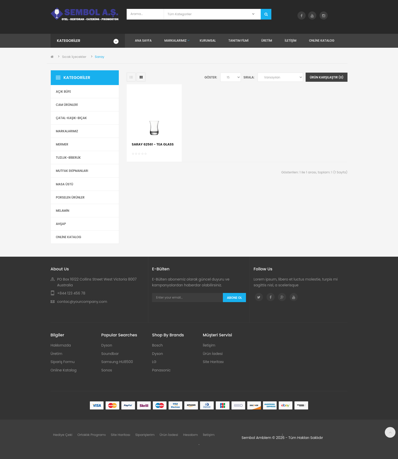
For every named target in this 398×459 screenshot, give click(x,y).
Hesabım (190, 434)
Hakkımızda (61, 345)
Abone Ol (234, 298)
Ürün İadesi (213, 353)
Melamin (62, 210)
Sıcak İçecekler (74, 56)
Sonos (106, 370)
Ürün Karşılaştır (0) (326, 77)
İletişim (209, 345)
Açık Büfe (63, 91)
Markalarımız (67, 131)
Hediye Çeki (62, 434)
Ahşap (61, 224)
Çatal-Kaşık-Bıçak (71, 118)
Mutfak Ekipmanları (72, 171)
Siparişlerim (145, 434)
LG (154, 361)
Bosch (157, 345)
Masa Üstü (64, 184)
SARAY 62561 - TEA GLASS (153, 144)
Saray (99, 56)
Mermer (62, 144)
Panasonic (161, 370)
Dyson (106, 345)
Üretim (56, 353)
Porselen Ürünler (70, 197)
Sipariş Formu (63, 361)
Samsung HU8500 (117, 361)
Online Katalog (64, 370)
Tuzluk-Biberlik (68, 157)
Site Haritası (213, 361)
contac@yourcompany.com (82, 301)
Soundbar (110, 353)
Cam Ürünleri (67, 105)
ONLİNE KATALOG (68, 237)
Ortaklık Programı (91, 434)
